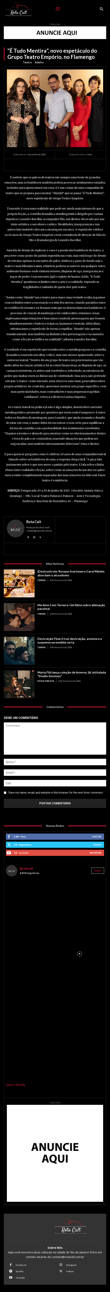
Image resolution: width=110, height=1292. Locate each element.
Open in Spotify (15, 1085)
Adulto (39, 62)
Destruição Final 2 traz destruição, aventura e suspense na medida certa (69, 640)
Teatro (27, 62)
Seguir (97, 844)
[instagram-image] (30, 904)
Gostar (96, 836)
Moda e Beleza (45, 681)
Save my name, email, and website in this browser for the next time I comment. (55, 792)
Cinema (41, 580)
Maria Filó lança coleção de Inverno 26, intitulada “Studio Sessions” (71, 674)
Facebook (21, 1265)
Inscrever (95, 852)
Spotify (19, 1271)
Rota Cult (33, 522)
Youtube (20, 1277)
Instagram (71, 1265)
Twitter (70, 1271)
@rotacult (26, 868)
